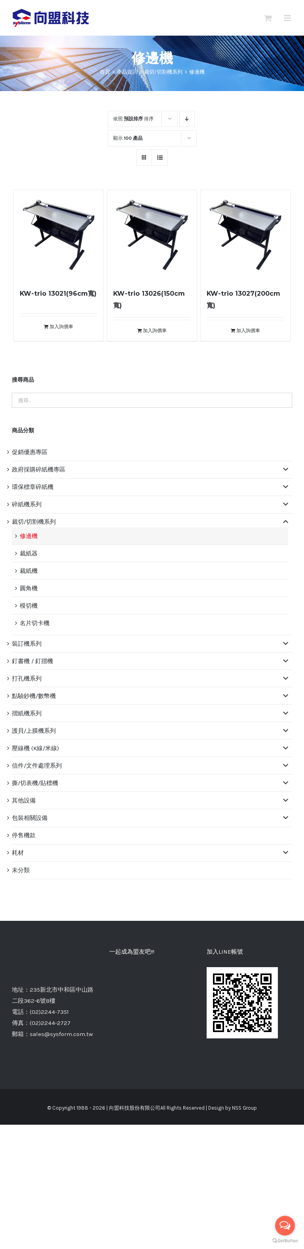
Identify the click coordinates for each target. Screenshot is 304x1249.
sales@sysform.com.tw (61, 1034)
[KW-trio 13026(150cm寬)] (152, 235)
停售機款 (24, 835)
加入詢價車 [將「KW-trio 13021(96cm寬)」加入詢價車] (61, 326)
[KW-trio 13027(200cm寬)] (246, 235)
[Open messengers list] (285, 1226)
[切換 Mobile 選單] (288, 18)
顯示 (127, 138)
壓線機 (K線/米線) (35, 748)
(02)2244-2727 (50, 1023)
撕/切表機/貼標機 (35, 783)
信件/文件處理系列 (37, 765)
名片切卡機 (34, 623)
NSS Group (244, 1108)
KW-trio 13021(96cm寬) (58, 293)
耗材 (18, 852)
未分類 (21, 870)
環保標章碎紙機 (32, 486)
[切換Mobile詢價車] (268, 18)
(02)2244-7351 (49, 1011)
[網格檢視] (159, 157)
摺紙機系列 (27, 713)
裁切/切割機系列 (34, 521)
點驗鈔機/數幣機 (34, 696)
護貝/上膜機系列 (34, 730)
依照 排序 (133, 119)
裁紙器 (29, 553)
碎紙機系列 (27, 504)
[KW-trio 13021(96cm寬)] (59, 235)
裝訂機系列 (27, 643)
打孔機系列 (27, 678)
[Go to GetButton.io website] (285, 1240)
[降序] (187, 119)
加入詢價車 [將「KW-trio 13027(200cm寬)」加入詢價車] (248, 330)
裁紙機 (29, 570)
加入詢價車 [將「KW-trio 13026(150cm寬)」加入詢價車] (155, 330)
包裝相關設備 (30, 817)
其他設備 (24, 800)
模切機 (29, 605)
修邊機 (29, 536)
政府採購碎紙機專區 (38, 469)
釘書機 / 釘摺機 (32, 661)
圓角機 (29, 588)
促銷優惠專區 (30, 452)
